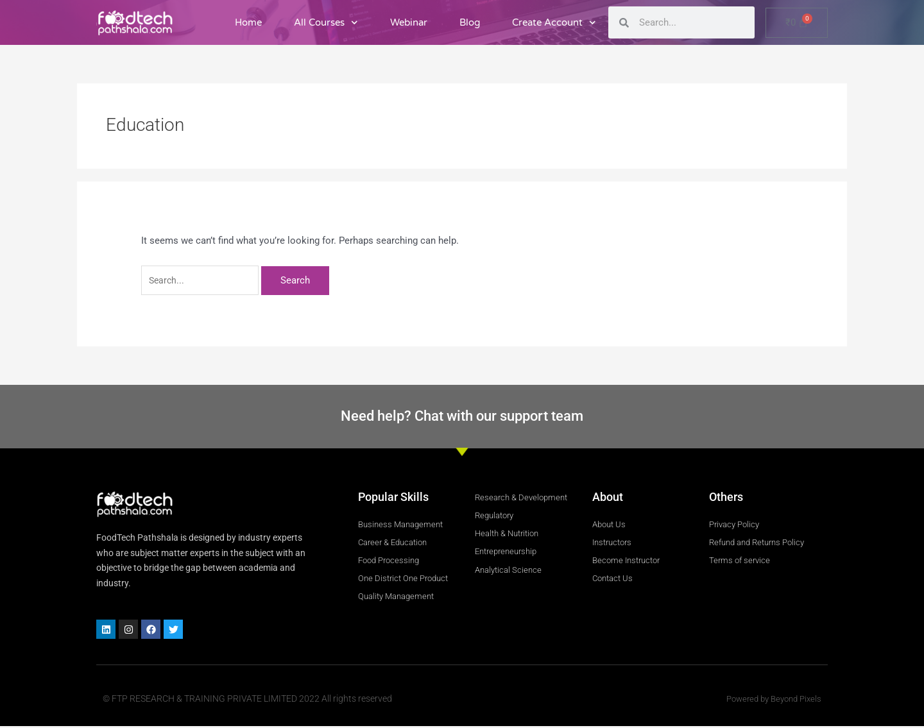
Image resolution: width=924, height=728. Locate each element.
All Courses (326, 23)
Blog (469, 22)
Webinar (408, 22)
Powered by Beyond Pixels (769, 701)
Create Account (554, 23)
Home (248, 22)
